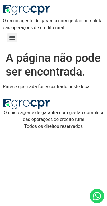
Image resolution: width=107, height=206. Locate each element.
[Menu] (12, 37)
